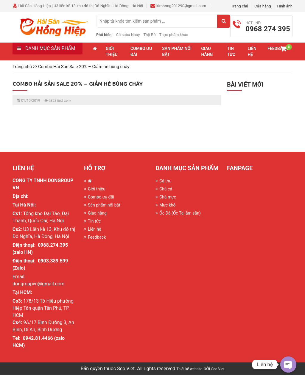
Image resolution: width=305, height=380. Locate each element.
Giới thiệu (112, 56)
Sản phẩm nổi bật (177, 56)
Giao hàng (207, 56)
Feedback (97, 242)
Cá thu (165, 186)
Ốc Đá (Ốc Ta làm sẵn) (180, 218)
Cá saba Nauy (139, 37)
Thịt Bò (161, 37)
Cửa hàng (262, 6)
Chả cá (165, 194)
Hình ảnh (284, 6)
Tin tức (231, 56)
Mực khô (167, 210)
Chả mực (167, 202)
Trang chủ (239, 6)
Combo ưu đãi (141, 56)
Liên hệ (252, 56)
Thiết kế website (189, 374)
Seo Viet (217, 374)
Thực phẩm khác (185, 37)
